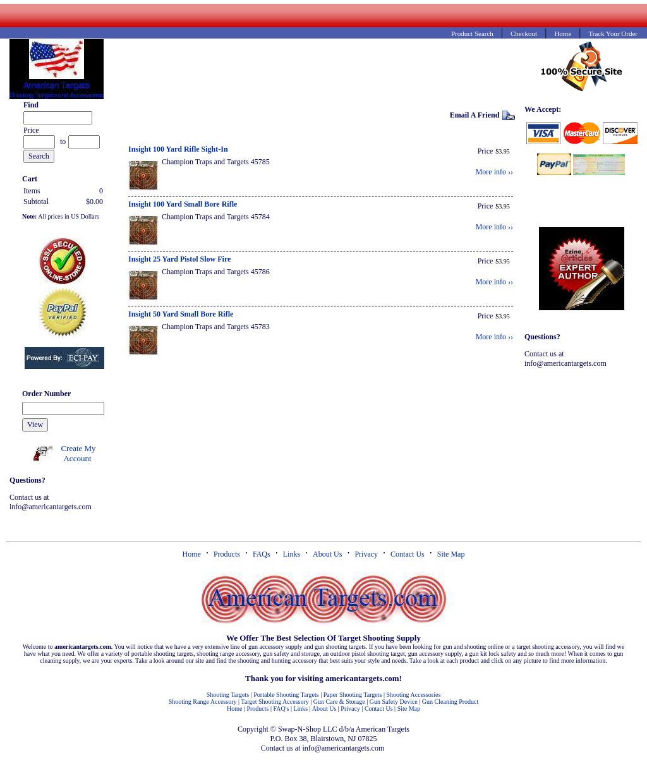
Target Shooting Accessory (274, 701)
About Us (327, 554)
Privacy (366, 554)
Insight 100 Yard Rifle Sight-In (178, 149)
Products (227, 554)
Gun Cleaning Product (450, 701)
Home (192, 554)
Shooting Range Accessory (203, 701)
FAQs (261, 554)
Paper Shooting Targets (353, 694)
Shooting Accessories (413, 694)
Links (291, 554)
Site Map (451, 554)
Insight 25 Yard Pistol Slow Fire (179, 259)
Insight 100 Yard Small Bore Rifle (182, 204)
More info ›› (494, 171)
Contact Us (407, 554)
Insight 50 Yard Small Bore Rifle (180, 314)
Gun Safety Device (394, 701)
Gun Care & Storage (339, 701)
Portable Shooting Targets (285, 694)
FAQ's (281, 708)
